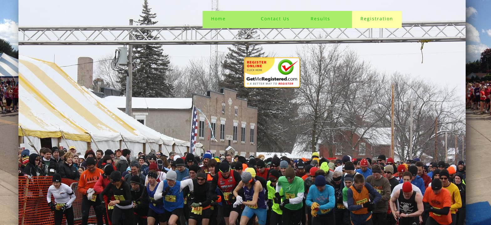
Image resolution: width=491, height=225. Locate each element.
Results (320, 19)
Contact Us (275, 19)
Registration (376, 19)
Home (218, 19)
